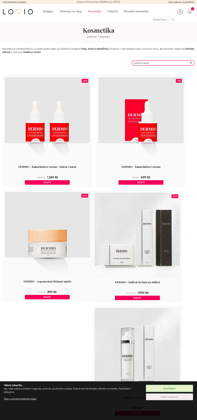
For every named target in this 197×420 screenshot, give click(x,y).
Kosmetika (83, 12)
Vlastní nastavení (169, 396)
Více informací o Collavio (15, 1)
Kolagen (48, 12)
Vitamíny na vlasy (65, 12)
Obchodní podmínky (106, 377)
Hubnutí (96, 12)
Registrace (7, 367)
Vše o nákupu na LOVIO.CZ (181, 1)
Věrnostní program (12, 372)
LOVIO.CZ (91, 36)
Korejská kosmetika (114, 12)
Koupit (33, 152)
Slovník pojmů (150, 372)
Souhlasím (169, 388)
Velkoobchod (103, 367)
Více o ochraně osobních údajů (20, 398)
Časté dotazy (149, 377)
